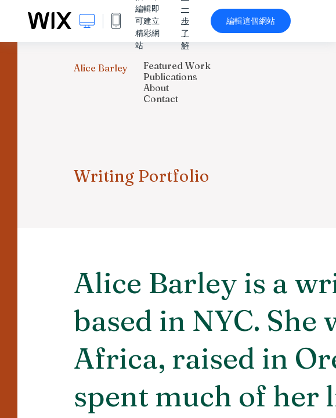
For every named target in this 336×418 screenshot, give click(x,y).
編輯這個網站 (250, 21)
